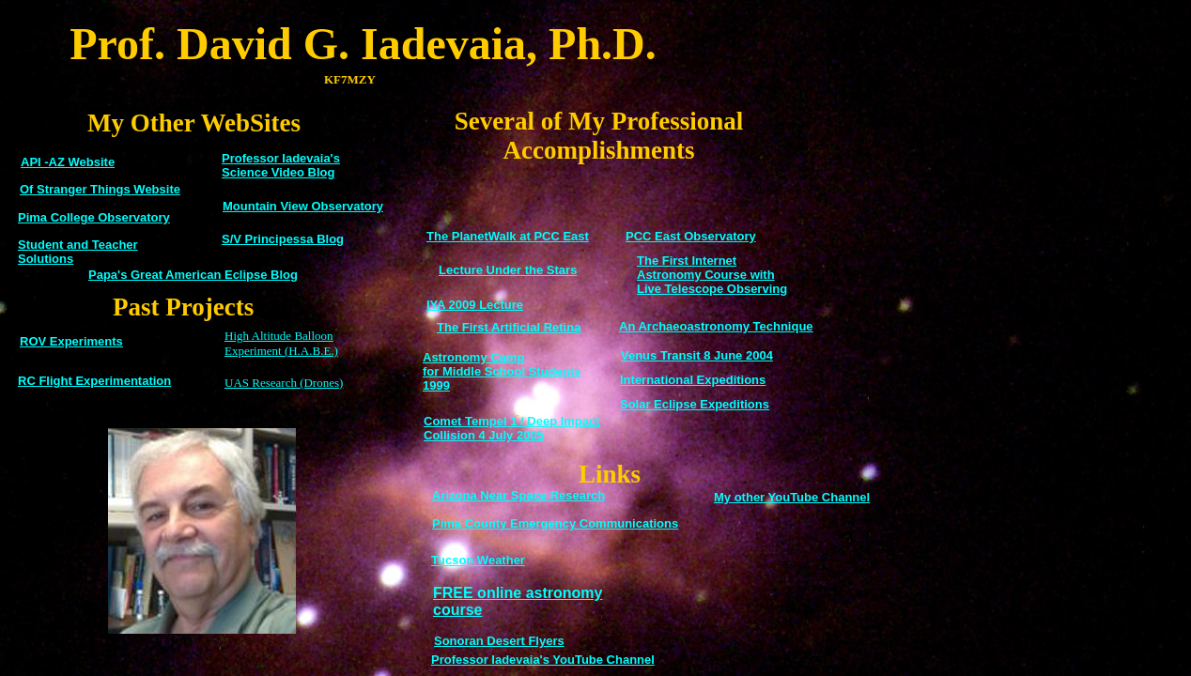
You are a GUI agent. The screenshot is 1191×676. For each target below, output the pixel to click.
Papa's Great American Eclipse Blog (193, 275)
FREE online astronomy (517, 593)
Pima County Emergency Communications (555, 523)
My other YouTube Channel (792, 497)
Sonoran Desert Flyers (499, 641)
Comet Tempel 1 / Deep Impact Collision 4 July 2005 (512, 428)
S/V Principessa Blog (283, 239)
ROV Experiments (71, 341)
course (457, 610)
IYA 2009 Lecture (474, 305)
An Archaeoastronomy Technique (716, 326)
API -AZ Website (68, 162)
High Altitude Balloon (278, 336)
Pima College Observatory (94, 217)
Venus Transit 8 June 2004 (697, 355)
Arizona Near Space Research (518, 495)
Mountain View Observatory (303, 206)
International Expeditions (693, 380)
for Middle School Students (501, 371)
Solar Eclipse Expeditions (694, 404)
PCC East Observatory (691, 236)
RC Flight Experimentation (94, 381)
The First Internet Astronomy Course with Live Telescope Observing (712, 275)
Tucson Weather (478, 560)
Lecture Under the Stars (508, 270)
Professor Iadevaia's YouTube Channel (543, 660)
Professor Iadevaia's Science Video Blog (281, 165)
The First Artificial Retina (508, 327)
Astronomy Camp (473, 357)
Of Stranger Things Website (100, 189)
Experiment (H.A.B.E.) (281, 351)
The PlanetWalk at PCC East (507, 236)
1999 (436, 385)
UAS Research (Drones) (283, 383)
